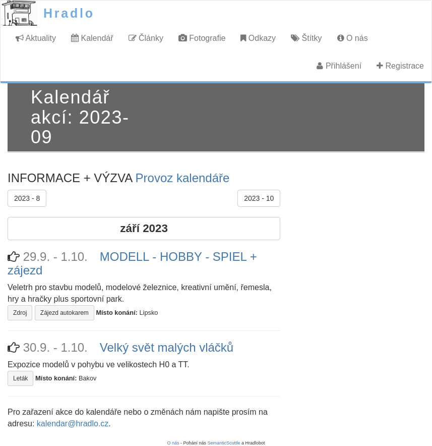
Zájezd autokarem (64, 312)
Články (146, 38)
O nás (352, 38)
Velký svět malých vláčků (166, 347)
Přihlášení (339, 66)
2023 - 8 (27, 198)
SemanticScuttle (224, 442)
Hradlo (69, 13)
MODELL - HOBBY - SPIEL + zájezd (132, 263)
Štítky (306, 38)
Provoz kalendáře (183, 178)
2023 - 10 (259, 198)
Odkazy (258, 38)
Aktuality (36, 38)
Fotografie (201, 38)
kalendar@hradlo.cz (73, 423)
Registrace (400, 66)
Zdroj (20, 312)
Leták (20, 378)
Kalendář (92, 38)
